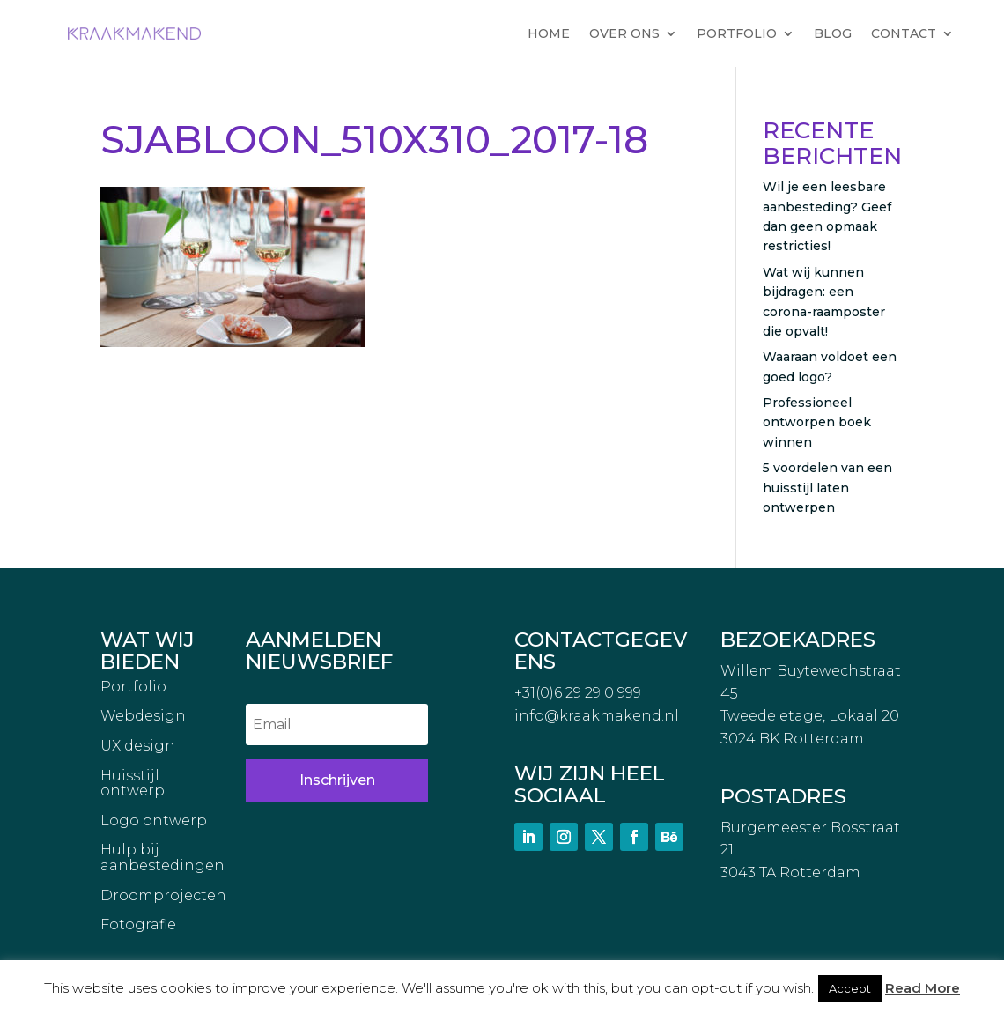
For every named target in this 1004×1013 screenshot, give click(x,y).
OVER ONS (624, 33)
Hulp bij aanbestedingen (162, 858)
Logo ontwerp (153, 821)
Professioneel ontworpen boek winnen (817, 422)
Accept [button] (850, 988)
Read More (922, 988)
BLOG (833, 33)
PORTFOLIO (737, 33)
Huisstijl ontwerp (132, 784)
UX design (137, 746)
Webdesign (143, 716)
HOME (549, 33)
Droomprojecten (163, 896)
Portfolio (133, 687)
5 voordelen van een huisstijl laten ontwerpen (827, 487)
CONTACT (903, 33)
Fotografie (138, 925)
